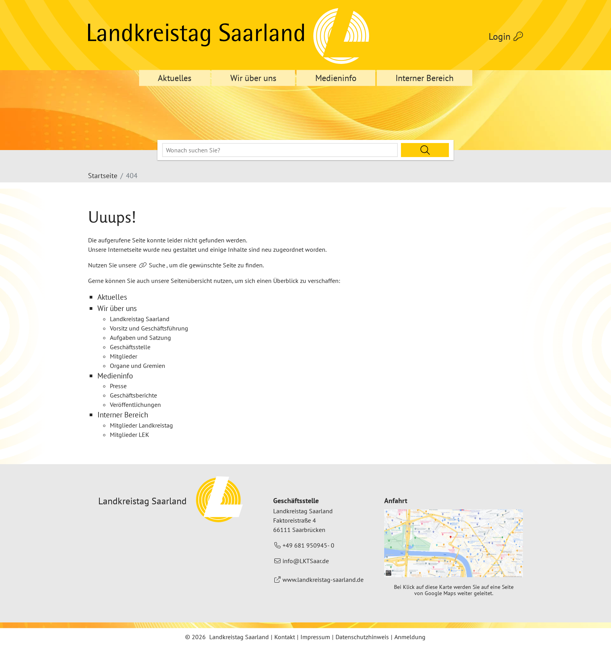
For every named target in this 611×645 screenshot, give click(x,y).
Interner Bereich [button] (425, 77)
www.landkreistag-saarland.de (323, 579)
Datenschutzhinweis (362, 637)
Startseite (102, 175)
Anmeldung (410, 637)
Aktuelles (174, 77)
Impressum (315, 637)
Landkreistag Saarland (239, 637)
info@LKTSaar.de (306, 561)
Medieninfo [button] (336, 77)
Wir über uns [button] (253, 77)
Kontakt (284, 637)
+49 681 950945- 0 (308, 545)
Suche (157, 265)
